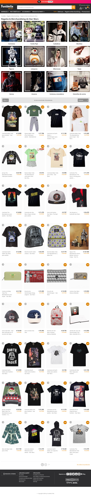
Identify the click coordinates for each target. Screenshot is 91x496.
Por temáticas (15, 11)
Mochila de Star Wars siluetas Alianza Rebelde (51, 332)
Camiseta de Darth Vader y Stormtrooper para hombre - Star (52, 136)
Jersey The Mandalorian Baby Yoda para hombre (7, 174)
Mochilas (79, 44)
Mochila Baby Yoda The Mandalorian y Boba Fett (52, 253)
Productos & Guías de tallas (25, 478)
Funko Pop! (34, 44)
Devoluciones (22, 480)
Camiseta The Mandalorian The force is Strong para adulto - (75, 175)
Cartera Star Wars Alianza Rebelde (74, 292)
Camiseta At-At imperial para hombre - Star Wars (75, 411)
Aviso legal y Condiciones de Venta (41, 476)
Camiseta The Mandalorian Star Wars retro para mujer (74, 451)
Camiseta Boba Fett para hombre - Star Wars (30, 411)
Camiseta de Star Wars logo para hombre (74, 371)
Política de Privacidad (38, 478)
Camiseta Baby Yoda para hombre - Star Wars (7, 135)
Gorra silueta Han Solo (29, 331)
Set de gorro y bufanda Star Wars (75, 213)
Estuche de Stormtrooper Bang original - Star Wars (30, 292)
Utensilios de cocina (79, 94)
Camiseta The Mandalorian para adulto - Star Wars (7, 214)
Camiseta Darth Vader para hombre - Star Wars (7, 371)
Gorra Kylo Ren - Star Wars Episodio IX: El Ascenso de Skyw (7, 332)
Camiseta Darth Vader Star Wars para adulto (6, 253)
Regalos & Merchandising (13, 16)
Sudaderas (56, 44)
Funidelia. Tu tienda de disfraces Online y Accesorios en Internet (7, 7)
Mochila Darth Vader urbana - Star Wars (30, 252)
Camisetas (11, 44)
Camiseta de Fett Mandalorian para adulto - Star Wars (52, 411)
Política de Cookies (37, 480)
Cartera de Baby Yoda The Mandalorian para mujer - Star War (7, 293)
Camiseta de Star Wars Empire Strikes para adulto (30, 214)
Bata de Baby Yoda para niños (7, 449)
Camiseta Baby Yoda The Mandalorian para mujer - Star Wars (75, 136)
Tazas (79, 69)
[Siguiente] (49, 464)
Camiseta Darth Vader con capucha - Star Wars (52, 450)
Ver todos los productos (83, 464)
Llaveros (34, 94)
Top (55, 11)
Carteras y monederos (57, 94)
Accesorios (26, 11)
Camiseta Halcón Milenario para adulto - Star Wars (29, 450)
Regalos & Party (37, 11)
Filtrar (5, 100)
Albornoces (56, 69)
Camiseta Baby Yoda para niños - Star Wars (52, 174)
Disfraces (4, 11)
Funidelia (3, 16)
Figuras (11, 69)
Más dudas (21, 481)
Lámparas (34, 69)
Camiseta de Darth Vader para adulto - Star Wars (52, 371)
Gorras (11, 94)
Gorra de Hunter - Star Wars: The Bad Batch (52, 214)
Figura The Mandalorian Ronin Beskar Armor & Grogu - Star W (75, 254)
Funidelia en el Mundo (38, 475)
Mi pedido (21, 475)
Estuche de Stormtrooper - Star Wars (52, 292)
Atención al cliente (9, 474)
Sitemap (35, 481)
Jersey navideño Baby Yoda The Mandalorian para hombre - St (7, 412)
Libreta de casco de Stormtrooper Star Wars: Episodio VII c (75, 332)
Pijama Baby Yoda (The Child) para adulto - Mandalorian (30, 135)
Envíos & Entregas (23, 476)
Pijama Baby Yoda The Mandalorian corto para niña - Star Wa (29, 175)
